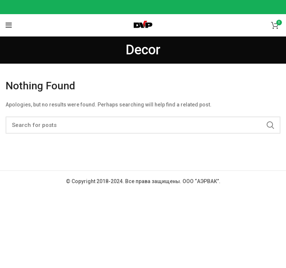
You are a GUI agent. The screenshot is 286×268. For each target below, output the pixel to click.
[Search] (143, 125)
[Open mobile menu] (9, 25)
